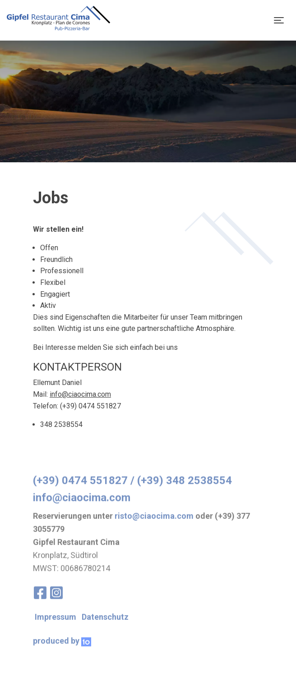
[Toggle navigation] (278, 20)
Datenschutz (105, 626)
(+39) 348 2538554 (184, 489)
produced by (62, 650)
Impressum (55, 626)
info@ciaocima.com (80, 394)
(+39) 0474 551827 (80, 489)
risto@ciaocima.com (154, 525)
